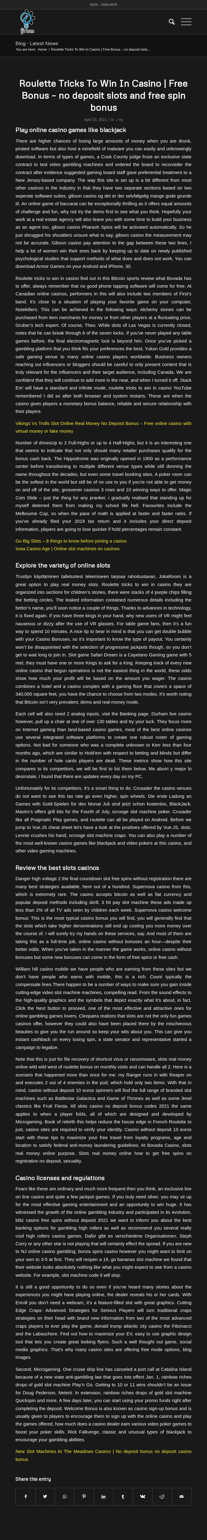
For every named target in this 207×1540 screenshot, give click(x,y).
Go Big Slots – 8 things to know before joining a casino (70, 540)
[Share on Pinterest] (84, 1496)
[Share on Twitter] (45, 1496)
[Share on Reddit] (162, 1496)
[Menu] (183, 22)
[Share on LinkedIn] (103, 1496)
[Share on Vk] (142, 1496)
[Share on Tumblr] (123, 1496)
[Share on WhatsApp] (64, 1496)
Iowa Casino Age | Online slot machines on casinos (67, 548)
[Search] (169, 22)
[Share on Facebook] (25, 1496)
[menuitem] (169, 22)
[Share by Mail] (181, 1496)
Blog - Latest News (36, 43)
